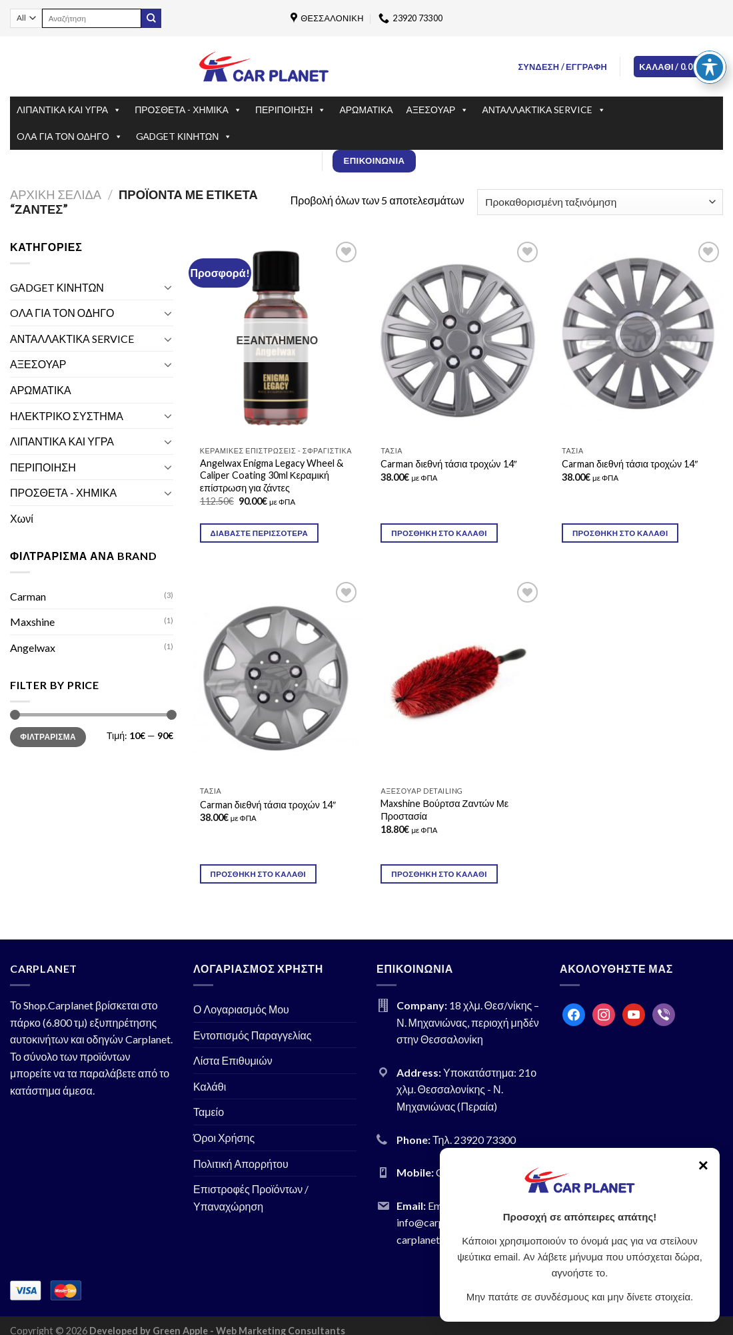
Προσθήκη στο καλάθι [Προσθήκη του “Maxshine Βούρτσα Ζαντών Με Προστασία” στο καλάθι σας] (439, 874)
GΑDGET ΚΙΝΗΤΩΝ (184, 136)
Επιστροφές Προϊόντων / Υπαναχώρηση (251, 1197)
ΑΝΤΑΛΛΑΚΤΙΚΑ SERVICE (544, 110)
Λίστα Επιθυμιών (233, 1060)
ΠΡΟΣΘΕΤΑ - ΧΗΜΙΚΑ (188, 110)
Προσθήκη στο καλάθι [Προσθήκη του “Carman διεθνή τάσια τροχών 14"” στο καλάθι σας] (439, 533)
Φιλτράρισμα (48, 737)
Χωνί (21, 518)
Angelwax (32, 647)
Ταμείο (208, 1111)
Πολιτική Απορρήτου (241, 1163)
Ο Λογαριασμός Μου (241, 1009)
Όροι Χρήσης (224, 1137)
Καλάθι (209, 1086)
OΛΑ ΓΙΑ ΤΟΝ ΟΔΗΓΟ (70, 136)
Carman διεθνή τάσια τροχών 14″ (448, 463)
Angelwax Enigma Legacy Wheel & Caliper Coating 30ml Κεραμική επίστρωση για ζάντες (271, 475)
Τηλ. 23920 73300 (474, 1139)
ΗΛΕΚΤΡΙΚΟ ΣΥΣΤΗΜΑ (66, 415)
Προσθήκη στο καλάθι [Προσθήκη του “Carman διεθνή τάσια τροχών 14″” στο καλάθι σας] (620, 533)
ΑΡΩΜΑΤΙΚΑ (365, 109)
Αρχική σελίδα (55, 194)
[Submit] (151, 19)
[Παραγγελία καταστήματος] (600, 202)
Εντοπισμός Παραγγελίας (252, 1035)
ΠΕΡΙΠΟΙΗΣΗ (290, 110)
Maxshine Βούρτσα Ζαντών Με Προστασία (444, 810)
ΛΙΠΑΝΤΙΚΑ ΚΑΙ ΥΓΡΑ (69, 110)
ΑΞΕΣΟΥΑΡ (437, 110)
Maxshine (32, 621)
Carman (28, 596)
